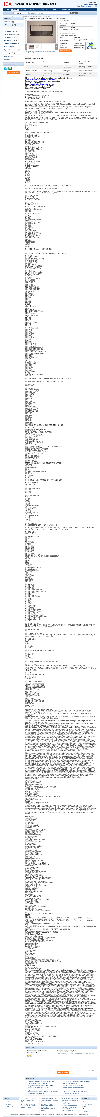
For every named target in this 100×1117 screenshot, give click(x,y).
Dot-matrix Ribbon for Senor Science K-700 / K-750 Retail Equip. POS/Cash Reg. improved (28, 1107)
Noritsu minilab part (9, 34)
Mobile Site (86, 1111)
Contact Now (66, 50)
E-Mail (84, 1106)
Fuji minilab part (8, 40)
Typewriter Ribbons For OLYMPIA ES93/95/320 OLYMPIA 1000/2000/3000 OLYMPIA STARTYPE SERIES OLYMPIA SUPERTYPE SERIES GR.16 (43, 1091)
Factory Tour (33, 9)
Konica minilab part (9, 28)
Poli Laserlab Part (9, 31)
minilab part (7, 46)
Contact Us (55, 9)
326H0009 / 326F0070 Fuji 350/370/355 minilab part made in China (49, 1100)
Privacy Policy (14, 1114)
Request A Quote (88, 4)
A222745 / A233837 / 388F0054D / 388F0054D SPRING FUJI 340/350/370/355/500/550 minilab (48, 1107)
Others (6, 59)
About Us (23, 9)
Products (14, 9)
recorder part (8, 53)
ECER (88, 1114)
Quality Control (44, 9)
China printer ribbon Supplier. (26, 1114)
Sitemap (85, 1109)
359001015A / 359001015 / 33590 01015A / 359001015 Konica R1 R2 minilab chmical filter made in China (70, 1108)
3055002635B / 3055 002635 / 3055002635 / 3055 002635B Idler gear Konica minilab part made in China (70, 1101)
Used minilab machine (10, 43)
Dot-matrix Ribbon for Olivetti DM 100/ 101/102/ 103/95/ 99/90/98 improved (28, 1100)
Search (75, 13)
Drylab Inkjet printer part (11, 50)
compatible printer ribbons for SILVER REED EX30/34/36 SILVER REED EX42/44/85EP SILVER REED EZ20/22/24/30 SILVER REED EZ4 (78, 1091)
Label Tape (7, 56)
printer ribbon (17, 16)
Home (7, 9)
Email (95, 4)
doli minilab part (8, 37)
